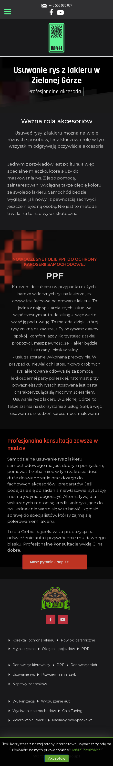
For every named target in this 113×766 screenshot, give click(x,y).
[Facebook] (52, 13)
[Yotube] (60, 13)
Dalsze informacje (85, 750)
